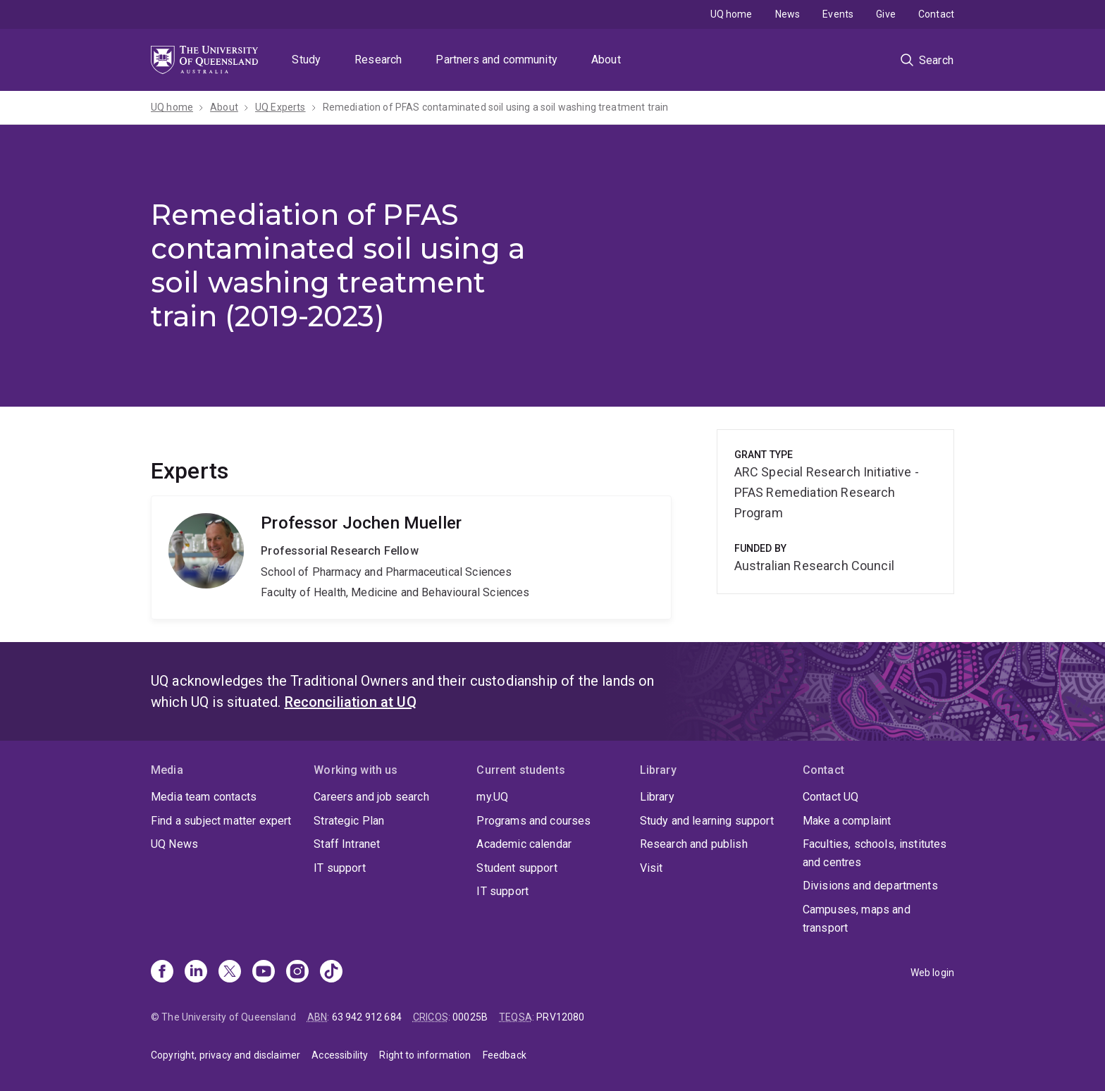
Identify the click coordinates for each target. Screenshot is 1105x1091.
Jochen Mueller (411, 557)
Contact (936, 14)
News (788, 14)
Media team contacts (204, 796)
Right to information (425, 1055)
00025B (470, 1017)
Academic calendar (524, 844)
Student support (516, 868)
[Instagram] (297, 972)
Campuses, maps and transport (856, 919)
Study (306, 59)
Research (378, 59)
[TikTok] (331, 972)
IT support (340, 868)
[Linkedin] (196, 972)
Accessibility (339, 1055)
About (606, 59)
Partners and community (496, 59)
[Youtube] (263, 972)
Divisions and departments (870, 885)
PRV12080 (560, 1017)
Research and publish (694, 844)
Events (837, 14)
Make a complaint (847, 820)
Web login (932, 972)
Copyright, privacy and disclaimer (225, 1055)
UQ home (731, 14)
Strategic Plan (349, 820)
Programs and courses (533, 820)
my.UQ (492, 796)
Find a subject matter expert (221, 820)
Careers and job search (371, 796)
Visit (651, 868)
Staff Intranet (347, 844)
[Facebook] (162, 972)
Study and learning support (707, 820)
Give (886, 14)
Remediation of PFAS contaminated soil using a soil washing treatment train (496, 107)
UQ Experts (280, 107)
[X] (229, 972)
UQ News (174, 844)
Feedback (504, 1055)
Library (657, 796)
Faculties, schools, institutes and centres (875, 853)
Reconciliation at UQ (350, 702)
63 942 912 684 (367, 1017)
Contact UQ (831, 796)
